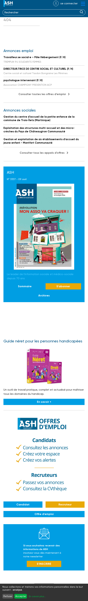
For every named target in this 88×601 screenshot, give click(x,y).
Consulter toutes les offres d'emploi (42, 94)
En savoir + (44, 401)
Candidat (23, 504)
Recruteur (65, 504)
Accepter (20, 596)
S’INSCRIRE (44, 563)
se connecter (69, 3)
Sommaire (25, 286)
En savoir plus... (37, 596)
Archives (44, 295)
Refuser (7, 596)
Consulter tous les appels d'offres (42, 152)
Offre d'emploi (44, 514)
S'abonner (63, 286)
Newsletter (44, 533)
